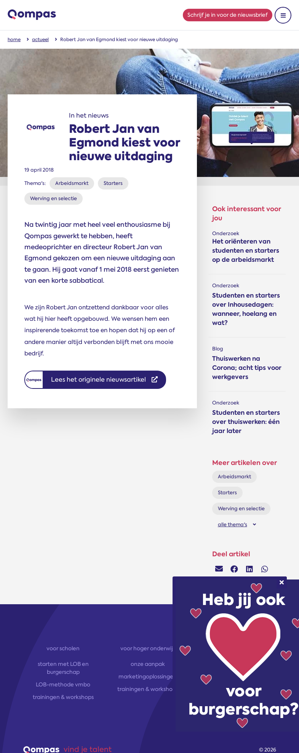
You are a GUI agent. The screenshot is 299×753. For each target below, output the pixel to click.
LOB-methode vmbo (63, 684)
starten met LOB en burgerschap (63, 668)
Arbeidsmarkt (71, 183)
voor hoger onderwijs (147, 648)
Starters (113, 183)
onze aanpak (148, 664)
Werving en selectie (53, 198)
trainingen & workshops (63, 697)
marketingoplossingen (147, 676)
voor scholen (63, 648)
